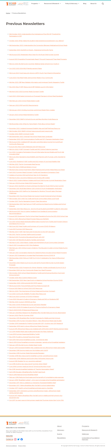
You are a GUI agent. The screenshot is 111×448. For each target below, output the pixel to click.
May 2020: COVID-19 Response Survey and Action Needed (27, 304)
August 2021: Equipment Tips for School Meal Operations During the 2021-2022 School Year (38, 216)
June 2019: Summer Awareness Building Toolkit (24, 334)
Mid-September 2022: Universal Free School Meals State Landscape (30, 136)
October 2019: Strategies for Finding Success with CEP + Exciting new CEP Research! (36, 323)
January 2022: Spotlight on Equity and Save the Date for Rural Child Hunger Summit (36, 186)
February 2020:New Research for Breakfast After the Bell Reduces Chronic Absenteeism (37, 313)
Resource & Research (89, 430)
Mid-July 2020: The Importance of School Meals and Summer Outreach (32, 291)
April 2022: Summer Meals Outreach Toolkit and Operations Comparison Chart (34, 172)
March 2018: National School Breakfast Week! (23, 374)
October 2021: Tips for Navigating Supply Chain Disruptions (28, 201)
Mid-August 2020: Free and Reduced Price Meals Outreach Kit (29, 286)
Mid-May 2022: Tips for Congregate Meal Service (24, 164)
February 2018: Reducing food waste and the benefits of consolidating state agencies (36, 377)
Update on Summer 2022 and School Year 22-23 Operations (28, 175)
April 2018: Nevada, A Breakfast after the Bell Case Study (27, 372)
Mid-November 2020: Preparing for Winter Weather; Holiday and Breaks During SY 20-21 (37, 267)
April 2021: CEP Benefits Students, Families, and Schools (27, 240)
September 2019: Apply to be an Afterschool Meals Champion (28, 326)
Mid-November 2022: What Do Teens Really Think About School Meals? (32, 124)
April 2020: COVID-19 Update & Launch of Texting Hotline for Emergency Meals (34, 307)
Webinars (85, 434)
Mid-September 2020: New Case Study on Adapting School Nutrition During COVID (36, 280)
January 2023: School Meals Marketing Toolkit (24, 114)
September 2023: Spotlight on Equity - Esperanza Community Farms (31, 50)
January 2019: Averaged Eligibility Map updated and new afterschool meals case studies (37, 347)
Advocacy (60, 430)
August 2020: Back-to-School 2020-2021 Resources (25, 288)
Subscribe (9, 436)
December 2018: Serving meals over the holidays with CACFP (28, 350)
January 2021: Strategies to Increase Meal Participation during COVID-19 (32, 255)
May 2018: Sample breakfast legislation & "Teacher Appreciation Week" (31, 369)
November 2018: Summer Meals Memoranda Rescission (26, 353)
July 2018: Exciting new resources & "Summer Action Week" (28, 364)
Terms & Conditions (11, 445)
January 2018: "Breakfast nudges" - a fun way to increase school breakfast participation (36, 380)
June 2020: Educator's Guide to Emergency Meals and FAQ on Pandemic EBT (34, 299)
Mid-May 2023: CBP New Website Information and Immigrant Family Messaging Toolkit (36, 82)
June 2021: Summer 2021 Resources (20, 229)
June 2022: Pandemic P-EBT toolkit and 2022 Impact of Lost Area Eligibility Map (34, 161)
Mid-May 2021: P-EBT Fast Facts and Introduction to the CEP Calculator (32, 232)
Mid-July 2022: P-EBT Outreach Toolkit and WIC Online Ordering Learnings (33, 149)
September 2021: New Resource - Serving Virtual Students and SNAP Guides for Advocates (38, 209)
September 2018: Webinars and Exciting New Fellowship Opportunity (31, 358)
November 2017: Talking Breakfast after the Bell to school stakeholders (32, 385)
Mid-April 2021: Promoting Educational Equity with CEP (26, 237)
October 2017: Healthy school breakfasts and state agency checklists (31, 388)
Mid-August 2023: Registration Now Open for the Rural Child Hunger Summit (34, 54)
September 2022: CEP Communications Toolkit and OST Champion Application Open (36, 139)
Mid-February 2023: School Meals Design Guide (24, 101)
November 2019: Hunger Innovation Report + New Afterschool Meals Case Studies (35, 321)
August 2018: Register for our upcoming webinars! (25, 361)
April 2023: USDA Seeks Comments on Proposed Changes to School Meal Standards (36, 96)
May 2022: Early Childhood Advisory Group (22, 167)
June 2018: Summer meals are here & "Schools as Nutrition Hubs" (30, 366)
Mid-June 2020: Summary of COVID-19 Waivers (24, 296)
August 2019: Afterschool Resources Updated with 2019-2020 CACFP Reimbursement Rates (38, 329)
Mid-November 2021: (16, 191)
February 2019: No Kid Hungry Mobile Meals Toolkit (25, 345)
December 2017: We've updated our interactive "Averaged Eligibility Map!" (32, 383)
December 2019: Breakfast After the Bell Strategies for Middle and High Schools (34, 318)
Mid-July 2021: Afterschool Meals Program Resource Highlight (29, 219)
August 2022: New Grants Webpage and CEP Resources (27, 147)
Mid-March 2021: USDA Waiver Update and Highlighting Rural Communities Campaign (36, 242)
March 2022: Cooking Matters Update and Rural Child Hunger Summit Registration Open (37, 180)
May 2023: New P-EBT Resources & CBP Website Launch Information (31, 87)
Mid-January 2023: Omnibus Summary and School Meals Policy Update (32, 110)
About (59, 426)
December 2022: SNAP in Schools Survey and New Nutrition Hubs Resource (33, 119)
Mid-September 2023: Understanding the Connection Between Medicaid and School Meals (38, 45)
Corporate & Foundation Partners (91, 438)
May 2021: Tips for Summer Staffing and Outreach (25, 234)
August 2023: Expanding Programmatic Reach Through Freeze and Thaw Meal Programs (38, 59)
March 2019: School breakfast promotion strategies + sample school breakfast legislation (37, 342)
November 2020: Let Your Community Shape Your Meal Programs (30, 270)
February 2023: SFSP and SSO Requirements (23, 105)
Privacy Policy (22, 445)
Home (8, 13)
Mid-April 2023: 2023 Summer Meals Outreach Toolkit (26, 91)
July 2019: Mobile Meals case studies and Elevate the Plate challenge (31, 331)
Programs (85, 426)
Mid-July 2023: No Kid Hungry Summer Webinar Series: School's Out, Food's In (34, 64)
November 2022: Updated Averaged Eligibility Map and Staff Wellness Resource (34, 128)
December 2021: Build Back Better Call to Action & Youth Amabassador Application (35, 188)
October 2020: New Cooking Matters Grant (23, 277)
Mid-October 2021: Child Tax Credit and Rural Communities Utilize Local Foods (34, 198)
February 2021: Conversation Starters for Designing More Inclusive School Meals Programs (38, 252)
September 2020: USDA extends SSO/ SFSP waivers (25, 283)
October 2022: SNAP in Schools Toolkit (21, 134)
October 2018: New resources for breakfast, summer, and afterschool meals (33, 356)
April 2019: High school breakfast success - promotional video (28, 339)
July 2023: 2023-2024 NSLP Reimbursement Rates (25, 68)
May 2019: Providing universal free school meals (24, 337)
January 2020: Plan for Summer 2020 (21, 315)
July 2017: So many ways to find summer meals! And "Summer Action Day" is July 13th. (36, 400)
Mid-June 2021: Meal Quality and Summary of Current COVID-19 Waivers (32, 226)
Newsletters (61, 438)
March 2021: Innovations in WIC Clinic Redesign (24, 245)
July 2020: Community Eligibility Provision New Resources (27, 294)
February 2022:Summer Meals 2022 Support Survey (26, 183)
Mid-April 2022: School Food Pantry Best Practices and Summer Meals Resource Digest (37, 169)
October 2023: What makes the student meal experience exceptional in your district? (36, 41)
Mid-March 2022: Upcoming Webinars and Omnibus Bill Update (29, 178)
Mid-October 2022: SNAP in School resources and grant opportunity (31, 131)
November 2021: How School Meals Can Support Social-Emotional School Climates (35, 196)
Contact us (9, 439)
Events (59, 434)
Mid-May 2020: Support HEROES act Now (22, 302)
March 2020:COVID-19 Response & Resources (23, 310)
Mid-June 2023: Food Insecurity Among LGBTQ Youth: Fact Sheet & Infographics (35, 73)
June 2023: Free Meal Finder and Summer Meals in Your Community (31, 78)
